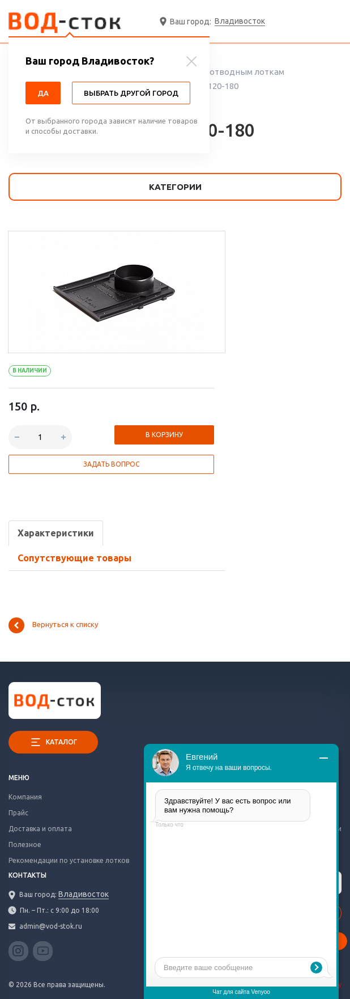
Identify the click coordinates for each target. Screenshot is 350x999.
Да (43, 93)
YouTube (43, 952)
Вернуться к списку (53, 625)
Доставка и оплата (40, 828)
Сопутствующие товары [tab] (74, 558)
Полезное (24, 844)
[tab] (55, 533)
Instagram (18, 951)
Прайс (18, 812)
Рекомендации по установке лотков (68, 860)
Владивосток (240, 21)
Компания (25, 797)
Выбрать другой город (131, 93)
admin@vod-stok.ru (50, 926)
